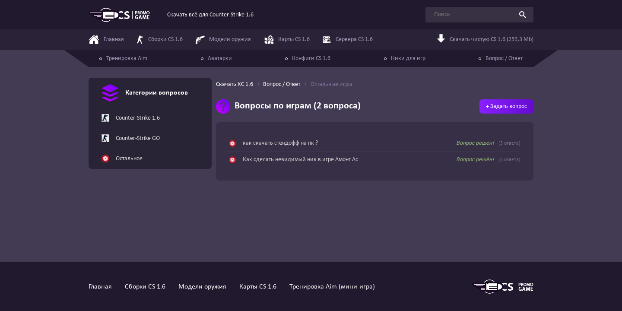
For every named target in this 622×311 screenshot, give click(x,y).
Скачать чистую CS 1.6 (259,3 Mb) (485, 39)
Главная (100, 286)
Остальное (122, 159)
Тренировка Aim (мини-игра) (332, 286)
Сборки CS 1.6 (145, 286)
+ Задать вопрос (506, 106)
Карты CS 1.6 (257, 286)
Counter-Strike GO (131, 138)
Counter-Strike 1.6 (131, 118)
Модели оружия (202, 286)
